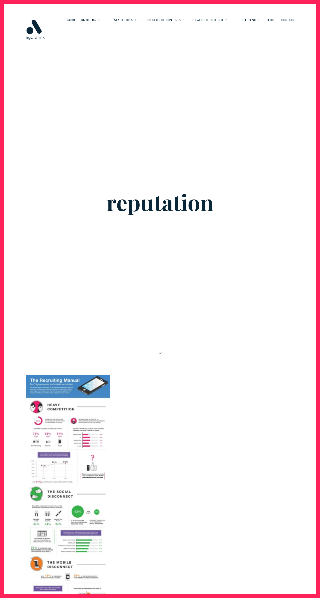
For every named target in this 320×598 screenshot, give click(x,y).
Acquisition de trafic (85, 20)
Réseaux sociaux (125, 20)
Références (250, 20)
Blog (270, 20)
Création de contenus (166, 20)
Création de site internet (213, 20)
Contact (287, 20)
